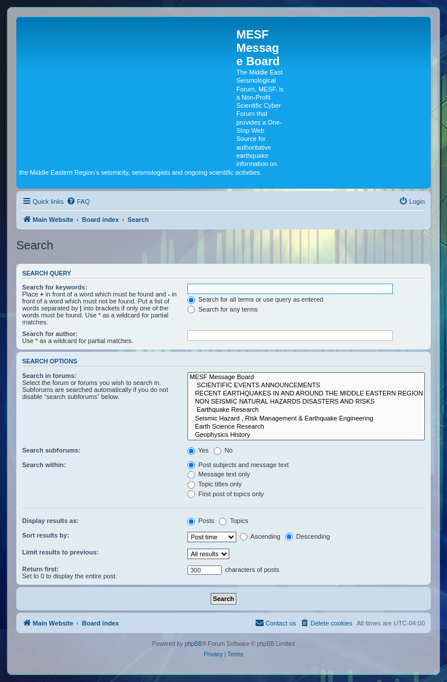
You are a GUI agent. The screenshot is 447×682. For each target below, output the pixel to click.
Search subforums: (51, 450)
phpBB (193, 644)
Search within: (44, 464)
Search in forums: (49, 375)
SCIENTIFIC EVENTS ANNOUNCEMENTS (306, 385)
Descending (307, 536)
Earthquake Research (306, 410)
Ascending (260, 536)
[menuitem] (78, 202)
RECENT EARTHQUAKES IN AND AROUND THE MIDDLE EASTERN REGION (306, 394)
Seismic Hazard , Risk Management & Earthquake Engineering (306, 419)
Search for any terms (222, 309)
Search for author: (49, 333)
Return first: (40, 569)
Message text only (218, 474)
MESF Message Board (306, 377)
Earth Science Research (306, 427)
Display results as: (50, 520)
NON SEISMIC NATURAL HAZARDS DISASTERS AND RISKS (306, 402)
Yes (198, 450)
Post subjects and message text (238, 464)
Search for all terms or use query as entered (255, 299)
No (223, 450)
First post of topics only (225, 493)
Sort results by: (45, 535)
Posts (201, 520)
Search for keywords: (54, 287)
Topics (233, 520)
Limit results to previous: (60, 552)
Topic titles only (214, 483)
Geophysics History (306, 435)
